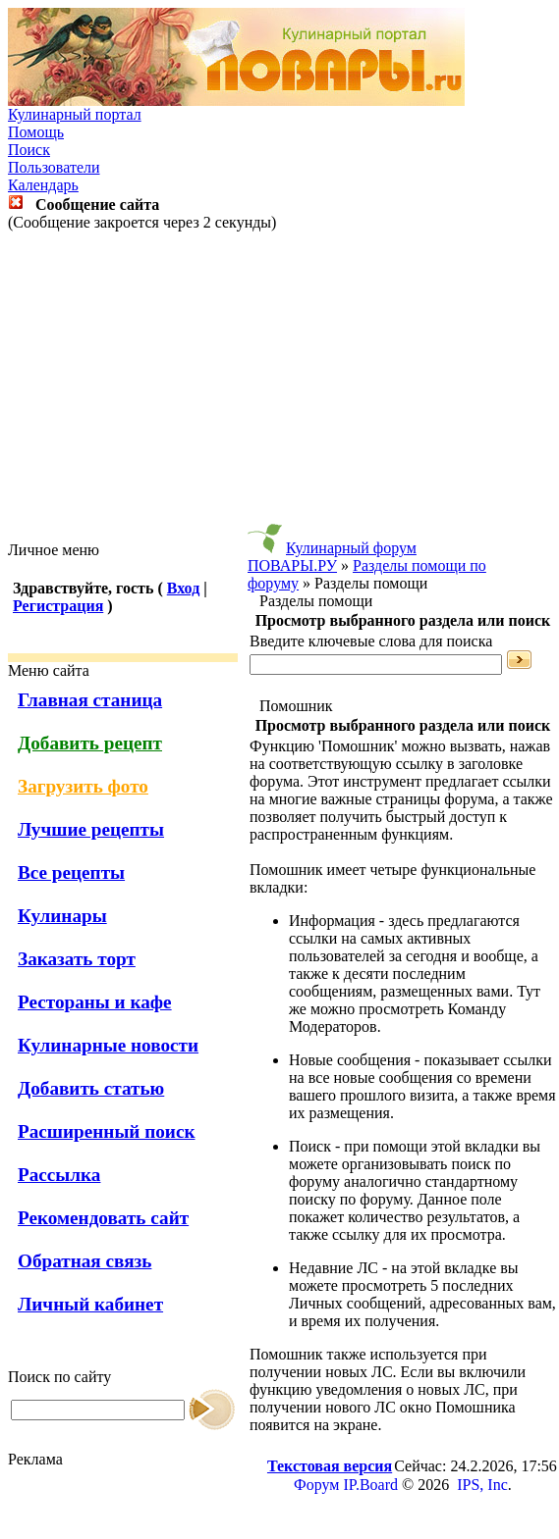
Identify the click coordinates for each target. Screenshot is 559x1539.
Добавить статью (91, 1088)
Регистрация (58, 605)
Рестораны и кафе (95, 1002)
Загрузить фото (83, 786)
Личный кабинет (90, 1304)
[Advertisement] (283, 386)
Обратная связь (84, 1261)
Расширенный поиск (107, 1131)
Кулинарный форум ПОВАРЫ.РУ (332, 556)
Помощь (36, 132)
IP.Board (370, 1484)
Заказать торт (77, 959)
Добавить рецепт (90, 743)
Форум (316, 1484)
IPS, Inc (482, 1484)
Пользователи (54, 167)
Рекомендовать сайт (103, 1217)
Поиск (29, 149)
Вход (183, 588)
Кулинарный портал (74, 114)
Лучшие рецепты (91, 829)
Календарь (43, 185)
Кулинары (62, 915)
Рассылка (59, 1174)
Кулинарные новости (108, 1045)
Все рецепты (71, 872)
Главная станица (90, 700)
